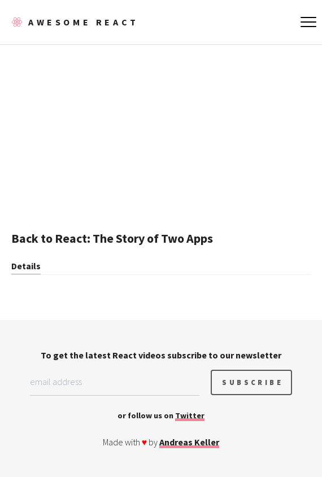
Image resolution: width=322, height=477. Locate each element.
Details (26, 266)
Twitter (189, 415)
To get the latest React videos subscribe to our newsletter (161, 355)
